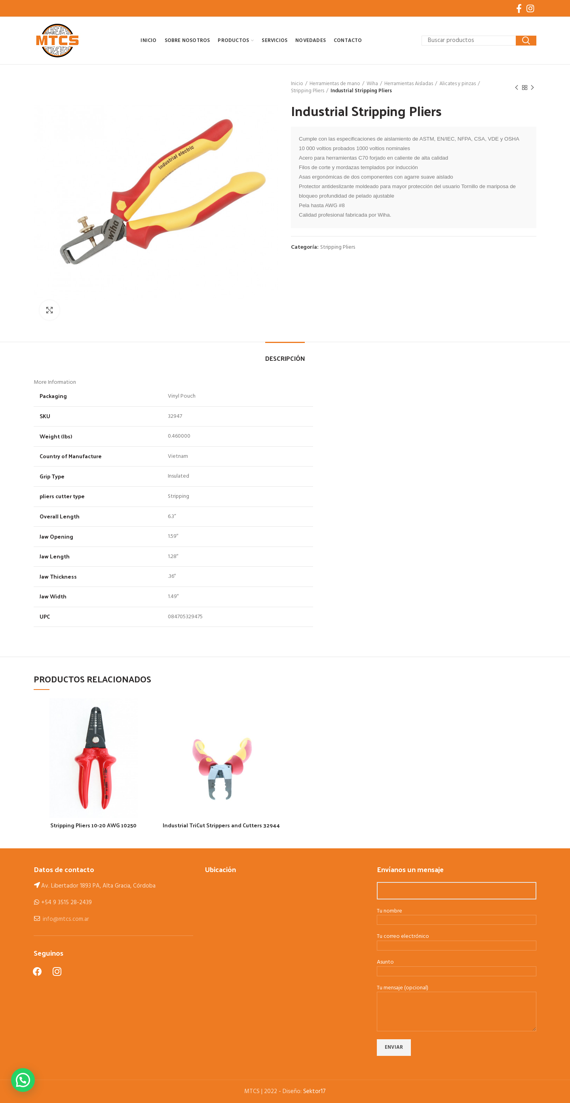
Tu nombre (456, 916)
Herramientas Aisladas (408, 84)
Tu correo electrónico (456, 941)
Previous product (516, 87)
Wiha (372, 84)
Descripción (285, 358)
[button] (23, 1080)
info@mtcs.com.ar (66, 919)
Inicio (297, 84)
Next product (532, 87)
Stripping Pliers (307, 91)
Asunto (456, 967)
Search (526, 41)
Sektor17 (314, 1091)
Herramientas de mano (335, 84)
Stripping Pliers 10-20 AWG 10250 (93, 825)
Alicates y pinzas (457, 84)
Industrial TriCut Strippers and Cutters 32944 (221, 825)
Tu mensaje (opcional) (456, 1000)
